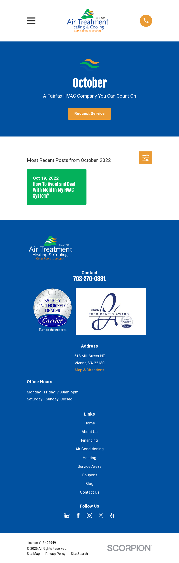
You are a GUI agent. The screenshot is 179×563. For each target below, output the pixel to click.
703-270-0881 (89, 279)
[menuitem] (33, 554)
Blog (89, 483)
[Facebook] (78, 515)
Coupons (89, 475)
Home (89, 423)
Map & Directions (89, 370)
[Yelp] (112, 515)
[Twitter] (100, 515)
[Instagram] (89, 515)
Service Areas (89, 466)
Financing (89, 440)
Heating (89, 458)
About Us (89, 432)
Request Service (89, 113)
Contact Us (89, 492)
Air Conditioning (90, 449)
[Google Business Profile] (66, 515)
